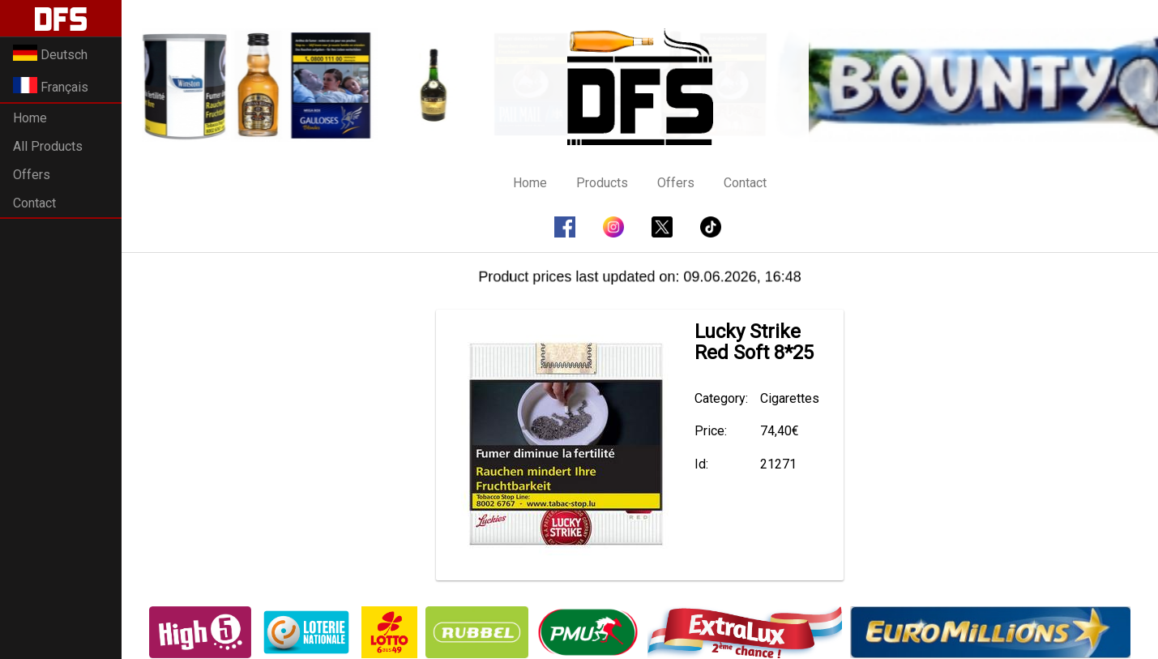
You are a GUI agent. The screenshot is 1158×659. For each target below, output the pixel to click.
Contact (34, 203)
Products (602, 182)
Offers (31, 174)
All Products (48, 146)
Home (30, 118)
